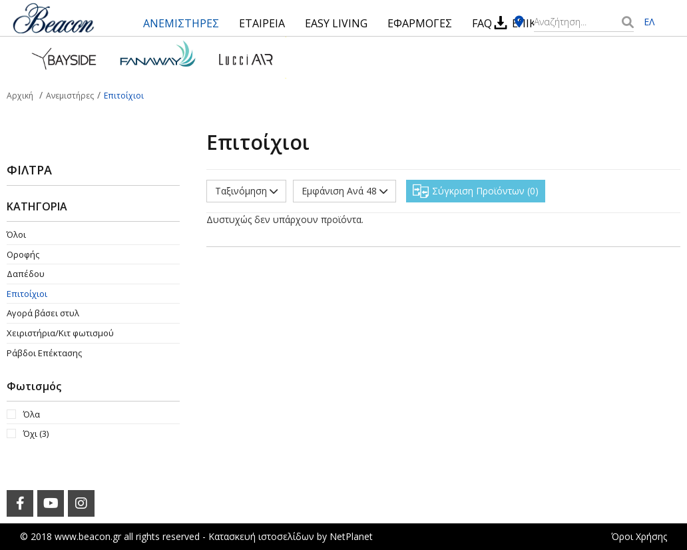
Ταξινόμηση (246, 190)
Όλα (31, 414)
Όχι (36, 433)
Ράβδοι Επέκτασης (44, 353)
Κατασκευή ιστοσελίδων (261, 536)
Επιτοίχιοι (27, 294)
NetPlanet (351, 536)
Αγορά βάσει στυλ (43, 313)
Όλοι (16, 234)
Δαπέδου (26, 274)
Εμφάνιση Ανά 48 (344, 190)
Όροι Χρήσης (639, 536)
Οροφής (23, 254)
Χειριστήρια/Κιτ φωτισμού (60, 333)
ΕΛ (649, 21)
